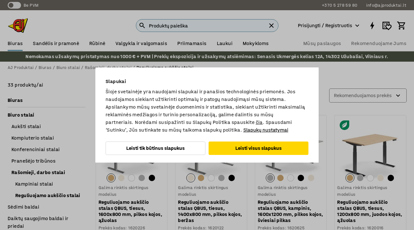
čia (259, 122)
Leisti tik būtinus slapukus (155, 148)
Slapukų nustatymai (265, 130)
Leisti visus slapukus (258, 148)
